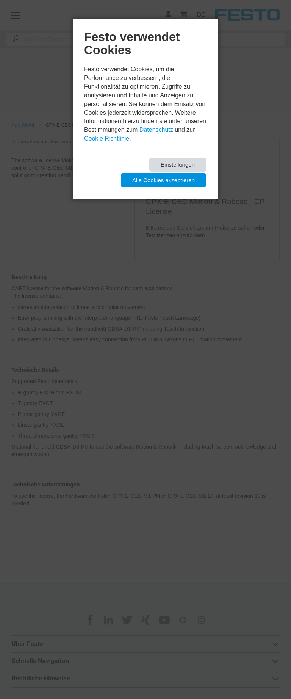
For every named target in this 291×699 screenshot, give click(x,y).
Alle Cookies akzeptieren (163, 180)
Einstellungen (178, 164)
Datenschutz (156, 130)
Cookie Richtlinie (106, 138)
